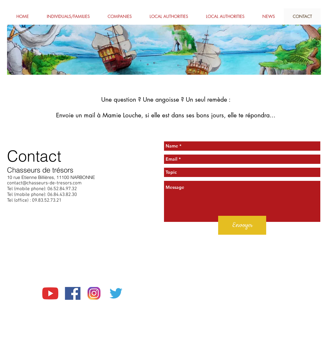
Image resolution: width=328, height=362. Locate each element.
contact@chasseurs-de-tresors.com (44, 183)
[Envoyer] (242, 225)
